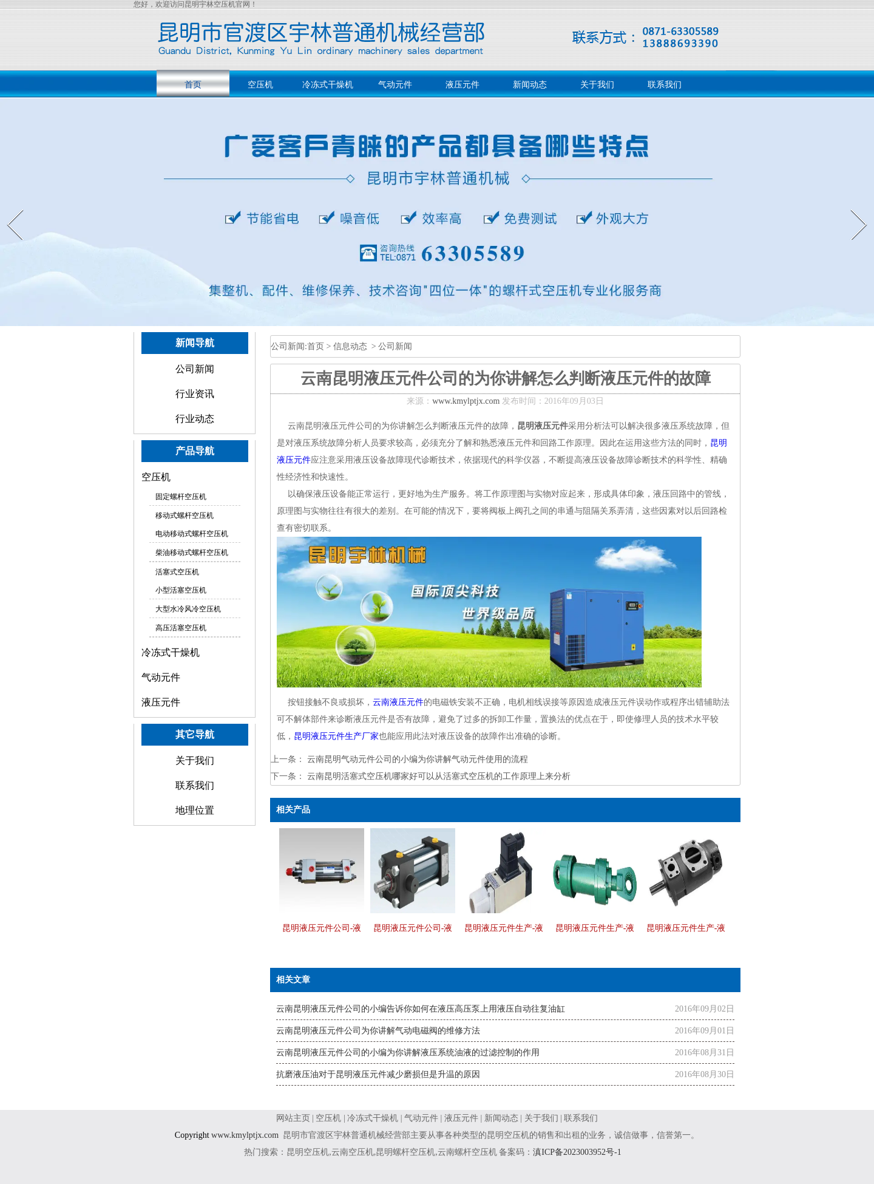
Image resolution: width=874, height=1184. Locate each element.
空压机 (260, 84)
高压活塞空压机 (180, 628)
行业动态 (194, 418)
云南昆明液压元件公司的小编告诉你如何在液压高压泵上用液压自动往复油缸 (420, 1008)
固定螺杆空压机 (180, 496)
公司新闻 (194, 369)
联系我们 (665, 84)
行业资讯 (194, 394)
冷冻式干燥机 (327, 84)
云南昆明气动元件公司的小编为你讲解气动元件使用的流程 (416, 759)
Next (852, 209)
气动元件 (395, 84)
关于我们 (597, 84)
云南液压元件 (398, 702)
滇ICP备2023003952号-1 (579, 1152)
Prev (8, 209)
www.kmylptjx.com (466, 401)
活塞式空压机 (177, 572)
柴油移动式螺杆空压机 (191, 552)
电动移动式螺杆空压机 (191, 533)
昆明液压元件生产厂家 (336, 736)
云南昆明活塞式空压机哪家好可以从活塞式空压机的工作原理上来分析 (438, 776)
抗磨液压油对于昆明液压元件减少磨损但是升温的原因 (378, 1074)
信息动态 (350, 346)
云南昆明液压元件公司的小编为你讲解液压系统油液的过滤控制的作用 (408, 1052)
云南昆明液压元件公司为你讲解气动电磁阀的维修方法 (378, 1030)
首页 (193, 84)
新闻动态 (530, 84)
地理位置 (194, 810)
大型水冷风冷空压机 (188, 609)
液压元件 (462, 84)
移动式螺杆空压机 (184, 515)
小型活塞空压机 (180, 590)
